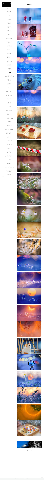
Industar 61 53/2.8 (9, 64)
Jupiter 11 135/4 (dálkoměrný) (9, 69)
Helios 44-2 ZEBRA (9, 50)
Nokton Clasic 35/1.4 (9, 94)
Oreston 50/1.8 (9, 99)
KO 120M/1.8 (9, 72)
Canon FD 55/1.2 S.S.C (9, 20)
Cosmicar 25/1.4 (9, 30)
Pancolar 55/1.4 (9, 102)
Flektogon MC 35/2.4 (9, 46)
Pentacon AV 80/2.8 (9, 106)
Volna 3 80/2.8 (9, 171)
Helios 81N (9, 60)
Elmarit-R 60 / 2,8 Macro (9, 41)
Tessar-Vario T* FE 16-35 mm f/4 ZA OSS (9, 167)
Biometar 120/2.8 (9, 12)
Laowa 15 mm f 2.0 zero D (9, 73)
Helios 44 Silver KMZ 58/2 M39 (9, 54)
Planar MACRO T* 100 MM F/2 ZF (9, 118)
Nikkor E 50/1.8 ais (9, 84)
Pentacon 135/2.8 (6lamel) (9, 110)
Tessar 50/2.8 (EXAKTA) (9, 155)
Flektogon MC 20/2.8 (9, 45)
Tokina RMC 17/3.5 (9, 163)
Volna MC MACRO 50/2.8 (9, 170)
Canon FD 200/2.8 (9, 23)
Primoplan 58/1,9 (9, 121)
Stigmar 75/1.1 (9, 147)
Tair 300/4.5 (9, 151)
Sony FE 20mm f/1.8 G (9, 144)
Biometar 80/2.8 (9, 11)
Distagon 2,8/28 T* (9, 35)
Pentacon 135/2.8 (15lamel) (9, 111)
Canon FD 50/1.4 (9, 19)
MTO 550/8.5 (9, 80)
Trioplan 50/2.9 (9, 164)
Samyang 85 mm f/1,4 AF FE (9, 133)
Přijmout (24, 478)
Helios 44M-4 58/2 (9, 53)
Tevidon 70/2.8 (9, 160)
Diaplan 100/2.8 (9, 34)
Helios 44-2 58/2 (9, 49)
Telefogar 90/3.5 (9, 152)
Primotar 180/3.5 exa (9, 125)
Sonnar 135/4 (9, 136)
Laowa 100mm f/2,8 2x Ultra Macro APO (9, 76)
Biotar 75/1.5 (9, 16)
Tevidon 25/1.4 (9, 159)
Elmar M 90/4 (9, 39)
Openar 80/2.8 (9, 98)
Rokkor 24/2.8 (9, 126)
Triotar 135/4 (9, 166)
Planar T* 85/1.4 (9, 117)
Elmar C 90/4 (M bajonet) (9, 38)
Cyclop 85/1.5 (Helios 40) (9, 31)
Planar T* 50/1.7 (9, 114)
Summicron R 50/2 (9, 148)
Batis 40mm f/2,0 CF (9, 8)
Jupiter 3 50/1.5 (9, 65)
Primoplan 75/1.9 (9, 122)
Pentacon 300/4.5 (9, 113)
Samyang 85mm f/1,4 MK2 (9, 132)
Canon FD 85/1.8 (9, 22)
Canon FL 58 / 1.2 (9, 26)
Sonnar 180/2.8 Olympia (9, 140)
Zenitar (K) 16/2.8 (9, 174)
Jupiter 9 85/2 (9, 68)
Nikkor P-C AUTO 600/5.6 (9, 91)
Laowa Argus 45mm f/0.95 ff (9, 75)
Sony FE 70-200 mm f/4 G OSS (9, 145)
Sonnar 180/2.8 (9, 141)
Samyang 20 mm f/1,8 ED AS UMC (9, 129)
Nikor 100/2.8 (9, 87)
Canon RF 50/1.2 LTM (9, 27)
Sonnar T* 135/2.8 (9, 137)
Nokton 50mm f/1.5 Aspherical (9, 95)
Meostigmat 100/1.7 (9, 79)
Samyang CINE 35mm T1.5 (9, 130)
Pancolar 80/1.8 (9, 103)
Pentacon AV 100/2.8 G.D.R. (9, 107)
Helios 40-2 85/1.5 (9, 56)
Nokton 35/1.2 (9, 92)
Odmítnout (26, 478)
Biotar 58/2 (9, 15)
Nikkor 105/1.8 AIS (9, 88)
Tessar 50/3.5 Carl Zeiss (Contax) (9, 156)
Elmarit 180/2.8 (9, 42)
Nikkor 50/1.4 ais (9, 83)
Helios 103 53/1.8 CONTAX (9, 61)
